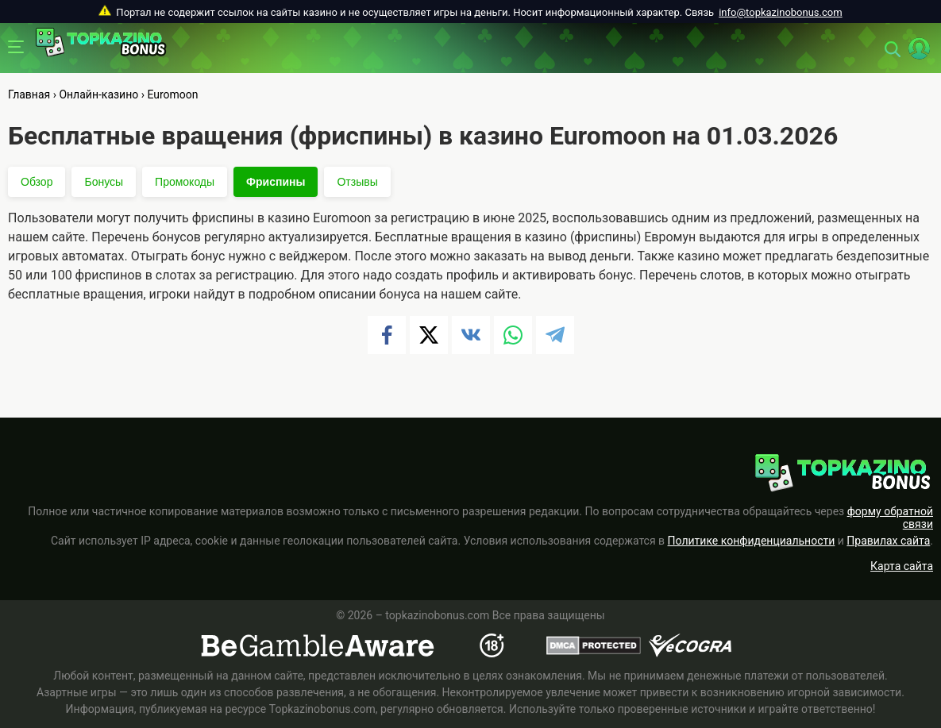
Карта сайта (901, 566)
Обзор (36, 181)
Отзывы (357, 181)
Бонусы (103, 181)
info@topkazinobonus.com (780, 12)
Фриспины (275, 181)
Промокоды (184, 181)
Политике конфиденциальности (751, 540)
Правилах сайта (888, 540)
